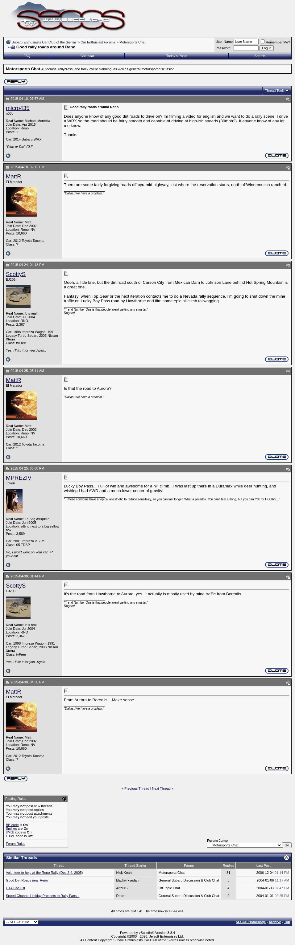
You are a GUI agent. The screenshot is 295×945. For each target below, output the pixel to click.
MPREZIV (18, 478)
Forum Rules (15, 843)
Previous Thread (136, 788)
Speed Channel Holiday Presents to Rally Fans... (42, 896)
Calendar (87, 56)
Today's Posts (176, 56)
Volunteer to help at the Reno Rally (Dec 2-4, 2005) (44, 872)
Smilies (11, 828)
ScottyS (16, 274)
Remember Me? (275, 42)
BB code (12, 825)
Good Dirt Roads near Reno (27, 880)
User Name (224, 41)
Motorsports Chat (132, 42)
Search (260, 56)
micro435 (18, 108)
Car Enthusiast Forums (98, 42)
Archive (275, 922)
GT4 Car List (15, 888)
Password (223, 48)
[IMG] (10, 832)
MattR (13, 176)
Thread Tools (275, 90)
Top (287, 922)
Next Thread (161, 788)
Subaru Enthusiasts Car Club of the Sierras (44, 42)
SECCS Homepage (251, 922)
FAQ (26, 56)
